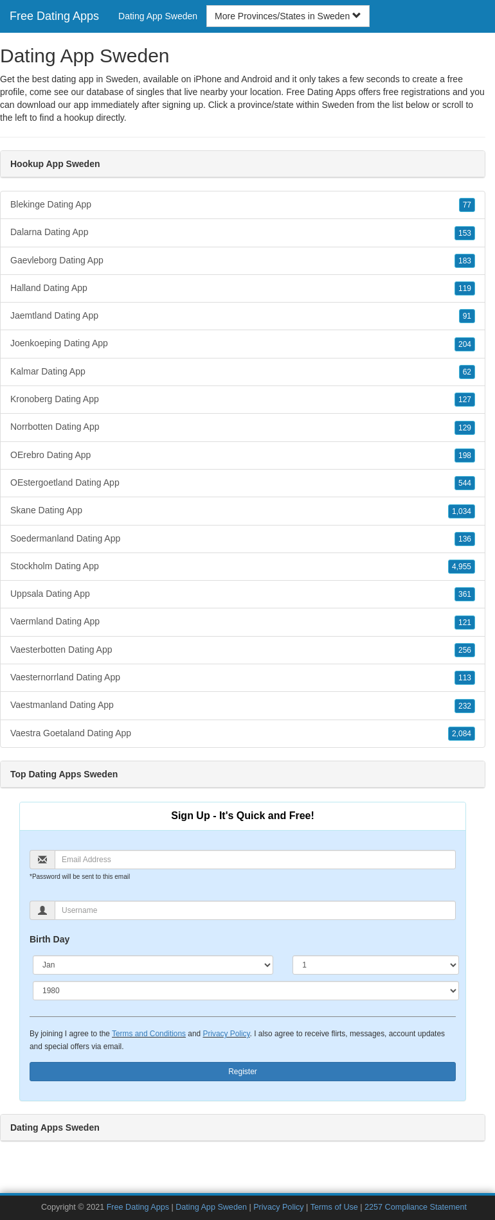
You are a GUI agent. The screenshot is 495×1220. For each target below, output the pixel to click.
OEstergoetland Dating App (242, 483)
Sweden (337, 105)
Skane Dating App (242, 511)
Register (242, 1071)
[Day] (375, 965)
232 (464, 706)
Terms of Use (334, 1207)
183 (464, 260)
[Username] (255, 910)
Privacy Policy (226, 1033)
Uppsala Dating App (242, 594)
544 (464, 483)
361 (464, 594)
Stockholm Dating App (242, 567)
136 (464, 539)
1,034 (461, 511)
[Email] (255, 859)
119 (464, 288)
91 (467, 316)
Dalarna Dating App (242, 232)
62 (467, 371)
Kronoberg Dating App (242, 400)
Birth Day (49, 939)
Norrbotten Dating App (242, 427)
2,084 (461, 733)
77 (467, 204)
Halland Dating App (242, 288)
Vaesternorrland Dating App (242, 678)
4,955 (461, 566)
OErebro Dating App (242, 455)
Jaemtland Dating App (242, 316)
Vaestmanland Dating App (242, 705)
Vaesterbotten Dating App (242, 650)
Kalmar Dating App (242, 372)
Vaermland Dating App (242, 622)
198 (464, 455)
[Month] (153, 965)
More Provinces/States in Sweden (288, 16)
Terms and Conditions (149, 1033)
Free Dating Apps (54, 16)
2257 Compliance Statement (415, 1207)
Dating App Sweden (157, 16)
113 (464, 677)
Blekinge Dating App (242, 205)
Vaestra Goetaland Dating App (242, 734)
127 (464, 399)
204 (464, 344)
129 (464, 427)
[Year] (246, 990)
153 (464, 233)
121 (464, 622)
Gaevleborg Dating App (242, 261)
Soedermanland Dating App (242, 539)
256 (464, 650)
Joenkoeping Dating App (242, 344)
